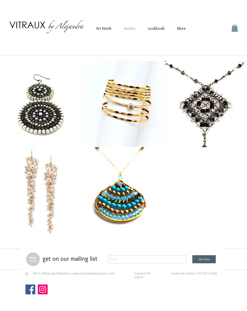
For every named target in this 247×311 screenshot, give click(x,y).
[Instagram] (43, 289)
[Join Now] (204, 259)
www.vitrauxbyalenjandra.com (93, 273)
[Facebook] (30, 289)
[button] (234, 28)
